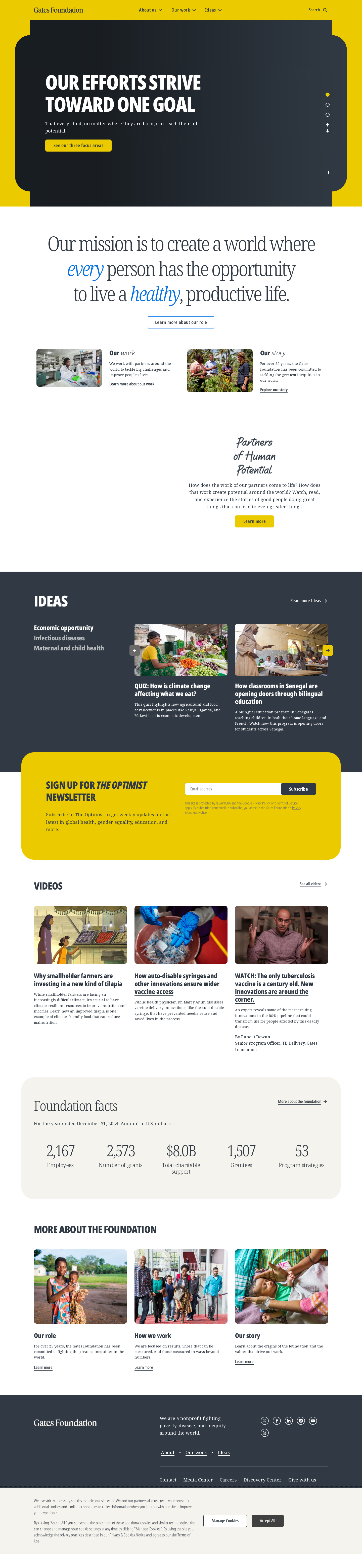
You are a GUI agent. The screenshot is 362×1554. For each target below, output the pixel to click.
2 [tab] (328, 122)
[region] (181, 1521)
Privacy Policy (261, 854)
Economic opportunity (64, 679)
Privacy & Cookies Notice (127, 1535)
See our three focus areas (78, 163)
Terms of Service (287, 854)
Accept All (268, 1520)
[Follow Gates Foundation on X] (264, 1472)
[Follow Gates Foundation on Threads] (264, 1484)
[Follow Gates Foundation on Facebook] (276, 1472)
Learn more (254, 556)
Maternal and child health (69, 699)
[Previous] (328, 142)
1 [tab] (328, 112)
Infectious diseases (59, 689)
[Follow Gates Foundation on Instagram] (300, 1472)
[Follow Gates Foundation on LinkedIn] (288, 1472)
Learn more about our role (181, 357)
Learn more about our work (131, 418)
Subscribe (298, 840)
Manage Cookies (225, 1520)
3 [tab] (328, 132)
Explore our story (274, 424)
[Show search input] (318, 10)
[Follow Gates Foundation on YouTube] (313, 1472)
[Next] (328, 148)
